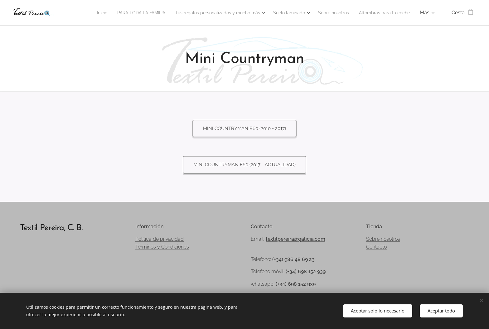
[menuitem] (135, 13)
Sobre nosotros (383, 239)
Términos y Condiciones (162, 247)
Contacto (376, 247)
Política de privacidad (159, 239)
